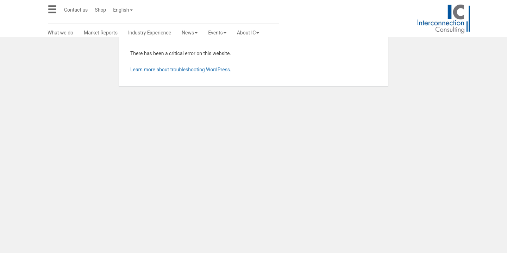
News (190, 32)
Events (217, 32)
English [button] (122, 10)
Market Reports (101, 32)
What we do (60, 32)
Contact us (76, 10)
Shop (100, 10)
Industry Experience (149, 32)
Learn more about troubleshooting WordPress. (180, 69)
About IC (248, 32)
